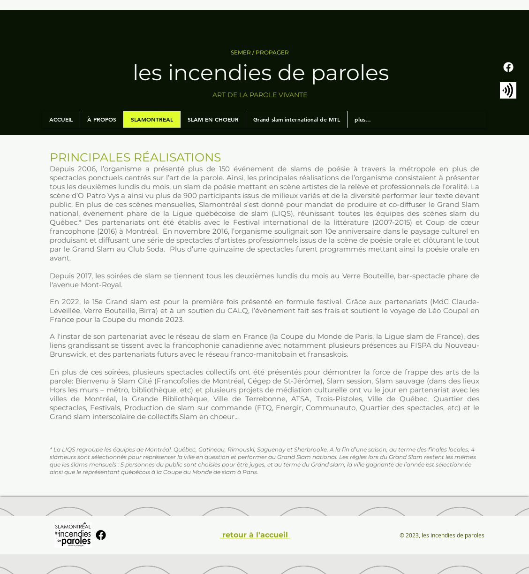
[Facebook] (508, 67)
